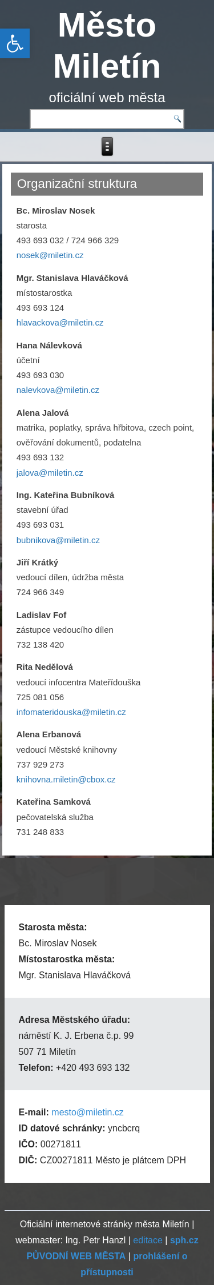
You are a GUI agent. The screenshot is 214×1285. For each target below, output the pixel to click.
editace (148, 1240)
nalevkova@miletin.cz (58, 390)
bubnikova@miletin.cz (58, 540)
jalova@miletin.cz (50, 472)
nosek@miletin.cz (50, 255)
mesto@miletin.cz (87, 1112)
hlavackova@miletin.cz (60, 322)
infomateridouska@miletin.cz (71, 712)
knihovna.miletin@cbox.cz (66, 779)
